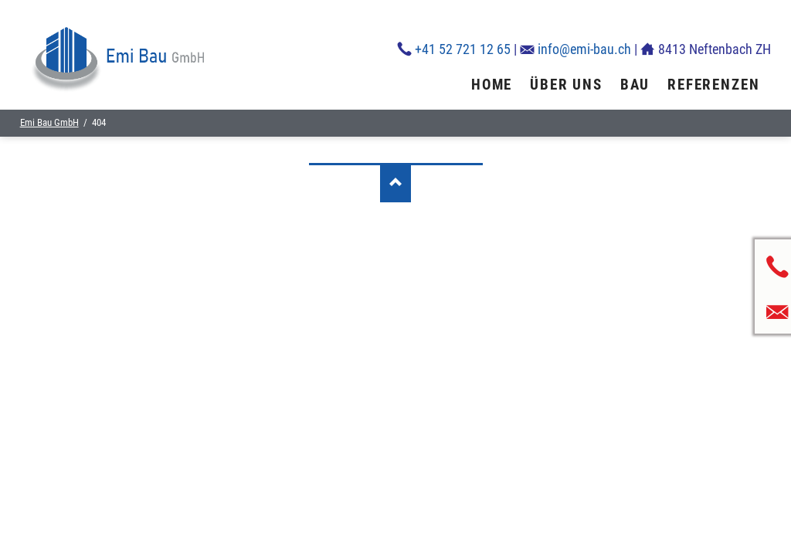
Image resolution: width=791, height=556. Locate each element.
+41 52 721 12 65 (463, 49)
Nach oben (395, 183)
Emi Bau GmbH (49, 122)
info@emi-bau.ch (584, 49)
